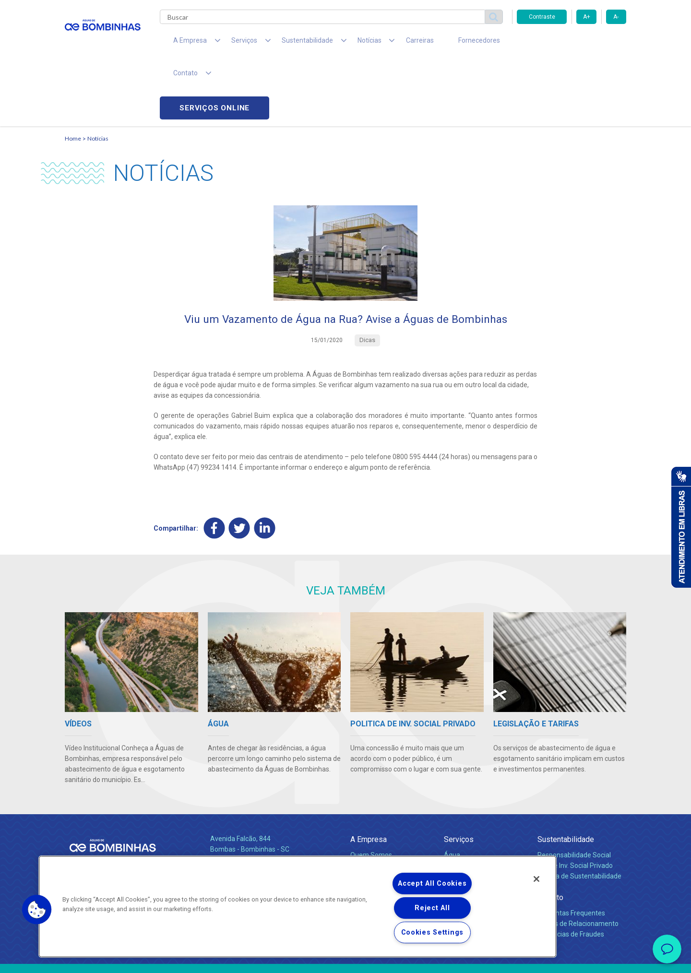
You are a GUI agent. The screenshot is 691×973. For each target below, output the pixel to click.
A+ (586, 16)
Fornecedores (434, 43)
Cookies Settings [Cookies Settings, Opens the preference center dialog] (432, 932)
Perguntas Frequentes (571, 850)
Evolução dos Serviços (477, 824)
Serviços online (571, 43)
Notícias (97, 74)
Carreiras (383, 43)
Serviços (459, 776)
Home (73, 74)
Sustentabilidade (565, 776)
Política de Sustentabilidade (579, 813)
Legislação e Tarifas (474, 813)
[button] (37, 909)
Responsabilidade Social (574, 792)
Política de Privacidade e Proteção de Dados (345, 958)
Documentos (463, 834)
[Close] (536, 879)
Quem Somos (371, 792)
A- (616, 16)
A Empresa (368, 776)
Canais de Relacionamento (578, 861)
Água (452, 792)
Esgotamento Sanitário (479, 803)
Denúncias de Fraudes (570, 871)
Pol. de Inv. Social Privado (575, 803)
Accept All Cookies (432, 883)
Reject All (432, 908)
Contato (550, 834)
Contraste (542, 16)
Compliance (368, 803)
